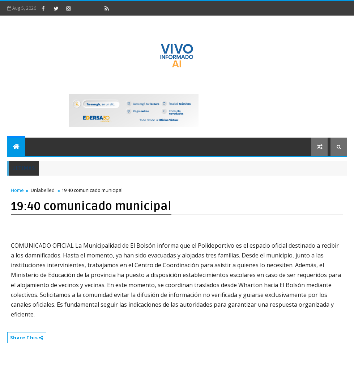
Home (17, 190)
